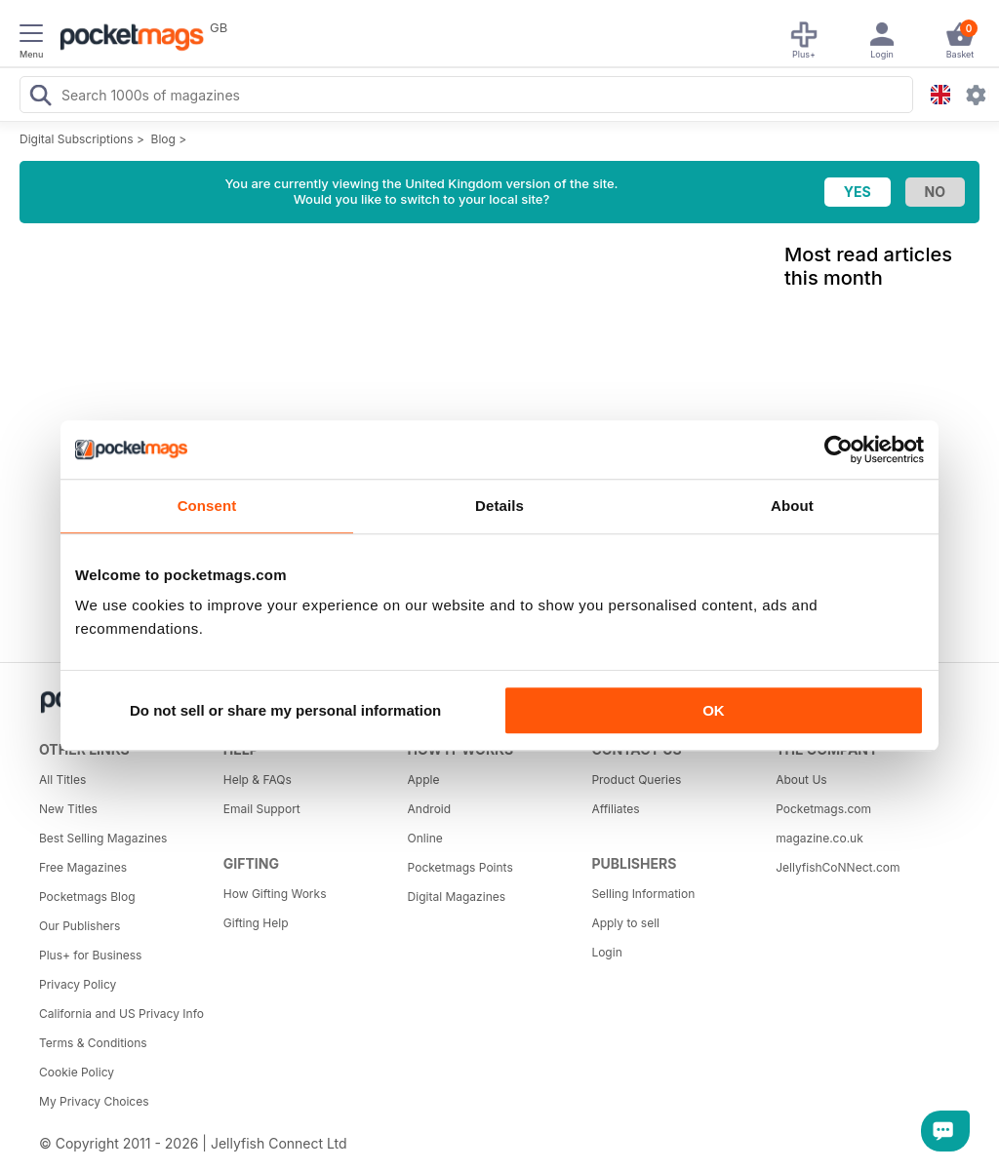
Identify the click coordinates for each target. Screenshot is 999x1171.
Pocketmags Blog (87, 896)
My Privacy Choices (94, 1101)
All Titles (62, 779)
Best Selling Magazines (103, 838)
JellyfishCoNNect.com (837, 867)
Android (429, 808)
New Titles (68, 808)
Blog (163, 139)
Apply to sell (625, 923)
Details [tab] (499, 505)
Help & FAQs (257, 779)
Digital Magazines (456, 896)
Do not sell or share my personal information (285, 710)
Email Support (261, 808)
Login (606, 952)
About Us (801, 779)
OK (713, 710)
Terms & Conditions (93, 1042)
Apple (424, 779)
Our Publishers (79, 925)
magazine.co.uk (819, 838)
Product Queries (636, 779)
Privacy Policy (77, 984)
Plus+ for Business (90, 955)
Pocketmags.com (823, 808)
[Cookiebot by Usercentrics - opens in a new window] (838, 449)
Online (425, 838)
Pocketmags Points (460, 867)
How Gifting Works (275, 893)
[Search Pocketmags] (40, 97)
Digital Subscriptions (77, 139)
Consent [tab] (207, 505)
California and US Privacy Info (121, 1013)
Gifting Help (256, 923)
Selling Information (643, 893)
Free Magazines (83, 867)
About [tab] (792, 505)
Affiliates (615, 808)
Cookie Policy (76, 1072)
